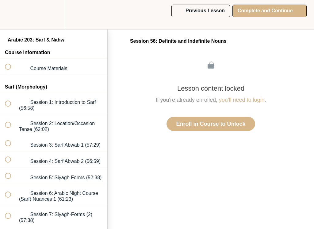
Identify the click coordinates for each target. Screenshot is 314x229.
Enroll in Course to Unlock (210, 124)
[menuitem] (53, 14)
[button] (11, 14)
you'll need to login (242, 100)
